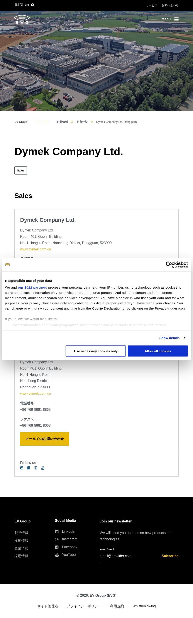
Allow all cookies (158, 351)
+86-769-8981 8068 (35, 425)
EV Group (20, 121)
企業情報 (62, 121)
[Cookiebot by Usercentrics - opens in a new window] (169, 264)
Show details (169, 338)
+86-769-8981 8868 (35, 409)
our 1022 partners (32, 287)
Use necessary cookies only (96, 351)
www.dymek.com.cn (35, 249)
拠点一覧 (82, 121)
